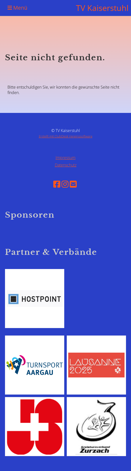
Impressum (65, 157)
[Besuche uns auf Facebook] (56, 184)
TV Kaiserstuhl (102, 7)
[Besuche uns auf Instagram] (65, 184)
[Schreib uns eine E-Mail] (73, 184)
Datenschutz (65, 165)
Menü (17, 7)
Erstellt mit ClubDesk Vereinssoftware (65, 136)
